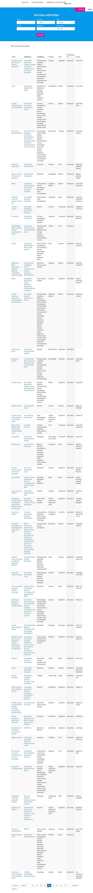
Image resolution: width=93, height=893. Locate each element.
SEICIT (26, 524)
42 (57, 885)
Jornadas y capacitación (55, 2)
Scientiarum (15, 216)
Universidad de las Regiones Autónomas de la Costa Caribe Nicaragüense (29, 629)
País (57, 19)
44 (65, 885)
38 (41, 885)
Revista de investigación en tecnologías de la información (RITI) (17, 527)
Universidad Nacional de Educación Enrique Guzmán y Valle (29, 741)
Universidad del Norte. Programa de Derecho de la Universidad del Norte (29, 363)
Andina (14, 243)
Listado (81, 9)
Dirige (78, 57)
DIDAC (14, 183)
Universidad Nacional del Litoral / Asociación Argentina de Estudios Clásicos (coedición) (29, 284)
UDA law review (16, 406)
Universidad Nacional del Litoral (28, 470)
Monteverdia (15, 444)
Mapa (90, 9)
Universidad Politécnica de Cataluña (28, 539)
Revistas (25, 2)
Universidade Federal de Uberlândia (28, 199)
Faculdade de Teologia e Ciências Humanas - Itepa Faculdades (29, 679)
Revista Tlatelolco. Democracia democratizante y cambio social (17, 298)
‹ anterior (23, 885)
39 (45, 885)
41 (53, 885)
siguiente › (75, 885)
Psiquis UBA (15, 436)
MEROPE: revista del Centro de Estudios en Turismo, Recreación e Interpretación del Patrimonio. (17, 643)
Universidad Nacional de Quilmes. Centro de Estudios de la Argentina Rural (29, 386)
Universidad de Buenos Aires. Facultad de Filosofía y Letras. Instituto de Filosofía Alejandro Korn (29, 813)
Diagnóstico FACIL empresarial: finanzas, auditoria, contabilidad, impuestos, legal (17, 269)
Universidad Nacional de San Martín (29, 768)
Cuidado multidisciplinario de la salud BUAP (17, 105)
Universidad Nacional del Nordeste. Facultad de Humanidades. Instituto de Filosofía (28, 693)
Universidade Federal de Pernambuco (28, 660)
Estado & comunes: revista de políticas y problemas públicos (17, 561)
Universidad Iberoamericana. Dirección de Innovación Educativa (29, 187)
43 (61, 885)
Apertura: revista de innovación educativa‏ (17, 176)
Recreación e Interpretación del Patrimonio (29, 652)
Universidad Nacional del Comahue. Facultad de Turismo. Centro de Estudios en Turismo (29, 643)
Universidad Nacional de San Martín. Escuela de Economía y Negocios (29, 720)
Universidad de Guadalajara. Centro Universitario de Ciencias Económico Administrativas (29, 269)
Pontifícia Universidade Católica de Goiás (29, 874)
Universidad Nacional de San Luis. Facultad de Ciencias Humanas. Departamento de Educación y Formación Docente (29, 607)
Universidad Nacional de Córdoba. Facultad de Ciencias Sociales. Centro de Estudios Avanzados (29, 66)
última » (14, 889)
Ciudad (19, 25)
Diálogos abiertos (17, 737)
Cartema (14, 658)
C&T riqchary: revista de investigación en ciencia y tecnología (17, 755)
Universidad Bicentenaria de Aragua (29, 438)
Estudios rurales (17, 382)
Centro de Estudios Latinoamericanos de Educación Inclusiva (29, 800)
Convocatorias (37, 2)
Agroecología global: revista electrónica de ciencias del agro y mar (17, 429)
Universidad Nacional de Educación (27, 670)
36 (33, 885)
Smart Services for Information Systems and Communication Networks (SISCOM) (29, 547)
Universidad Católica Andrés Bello (29, 493)
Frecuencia (59, 25)
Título (18, 19)
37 (37, 885)
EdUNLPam (27, 728)
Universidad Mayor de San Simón (28, 88)
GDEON (26, 829)
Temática (40, 19)
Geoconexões (16, 477)
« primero (15, 885)
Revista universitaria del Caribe (16, 627)
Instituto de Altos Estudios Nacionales (29, 559)
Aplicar (40, 35)
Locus (13, 86)
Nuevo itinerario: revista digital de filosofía (17, 689)
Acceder (68, 3)
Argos (13, 278)
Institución (40, 25)
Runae (14, 668)
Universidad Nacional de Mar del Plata (29, 351)
